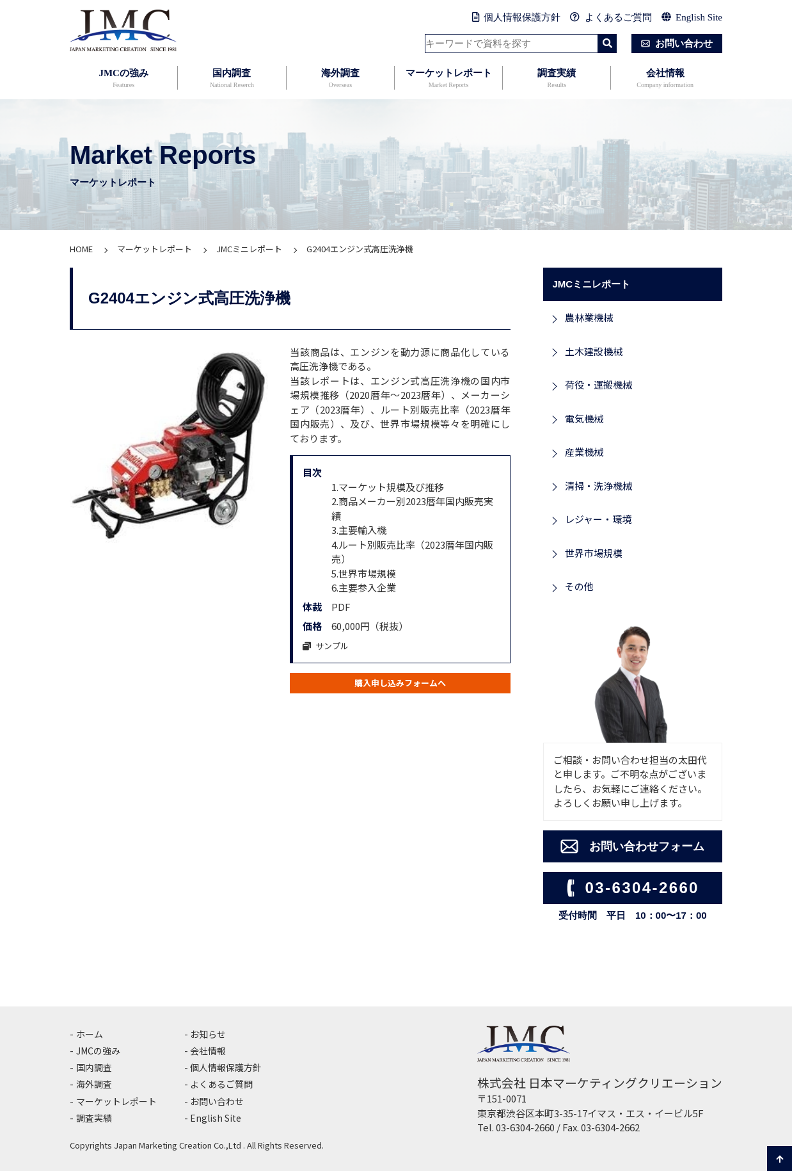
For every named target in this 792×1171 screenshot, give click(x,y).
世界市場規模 (593, 553)
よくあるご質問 (611, 17)
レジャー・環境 (598, 519)
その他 (579, 586)
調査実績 (556, 79)
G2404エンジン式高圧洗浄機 (359, 249)
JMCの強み (123, 79)
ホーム (90, 1033)
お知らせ (209, 1033)
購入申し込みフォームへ (400, 684)
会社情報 (664, 79)
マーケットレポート (448, 79)
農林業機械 (589, 317)
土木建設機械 (593, 351)
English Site (691, 17)
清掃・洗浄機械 (598, 485)
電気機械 (584, 418)
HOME (81, 249)
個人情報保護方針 (516, 17)
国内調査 (231, 79)
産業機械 (584, 451)
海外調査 (340, 79)
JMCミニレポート (249, 249)
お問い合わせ (674, 43)
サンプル (329, 645)
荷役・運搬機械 (598, 384)
